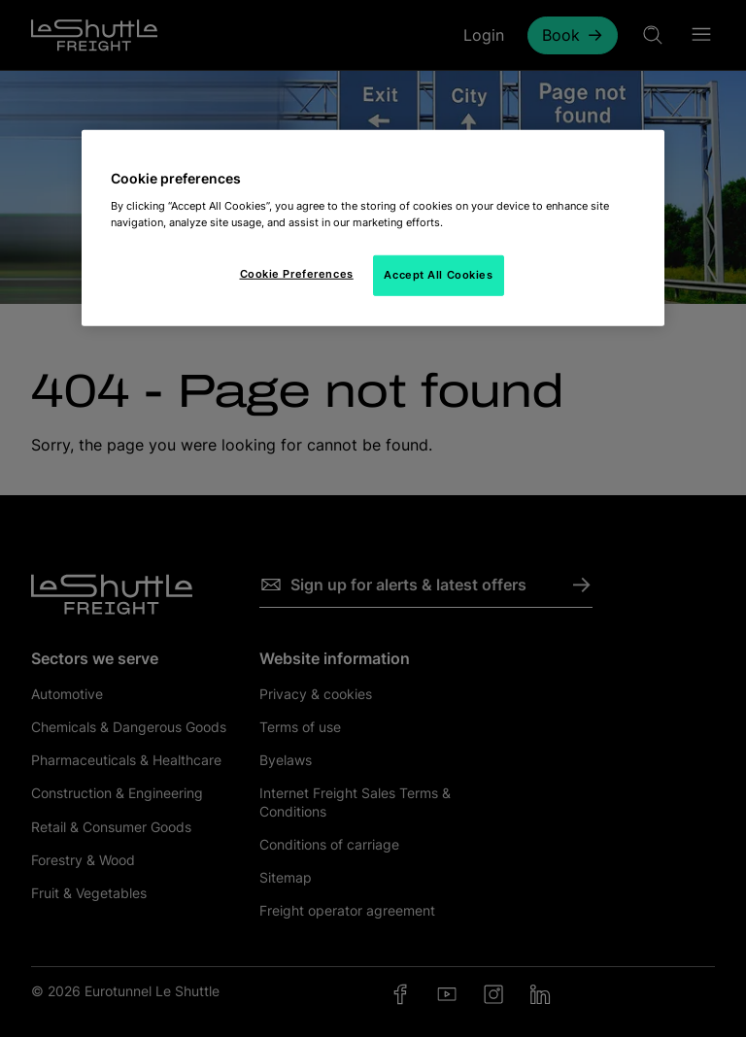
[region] (373, 228)
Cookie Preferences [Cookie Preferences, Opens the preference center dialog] (297, 274)
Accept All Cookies (438, 275)
